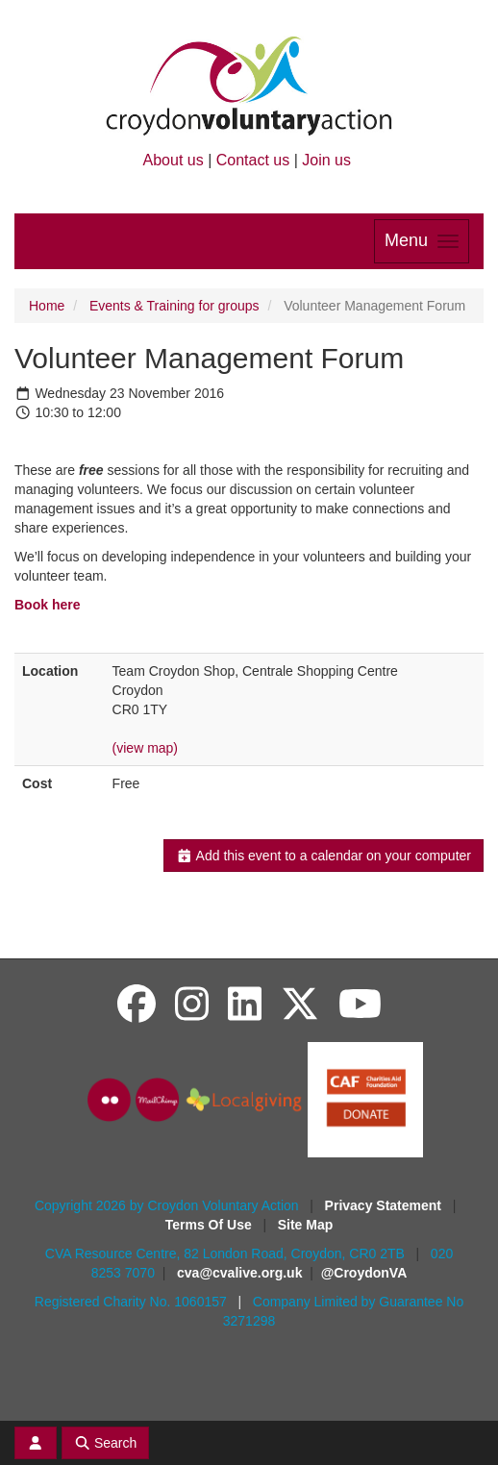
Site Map (306, 1224)
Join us (326, 160)
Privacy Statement (385, 1205)
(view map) (145, 748)
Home (46, 305)
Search (105, 1443)
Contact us (252, 160)
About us (173, 160)
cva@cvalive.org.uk (239, 1272)
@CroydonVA (364, 1272)
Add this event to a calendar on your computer (323, 855)
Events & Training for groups (174, 305)
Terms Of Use (210, 1224)
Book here (47, 604)
